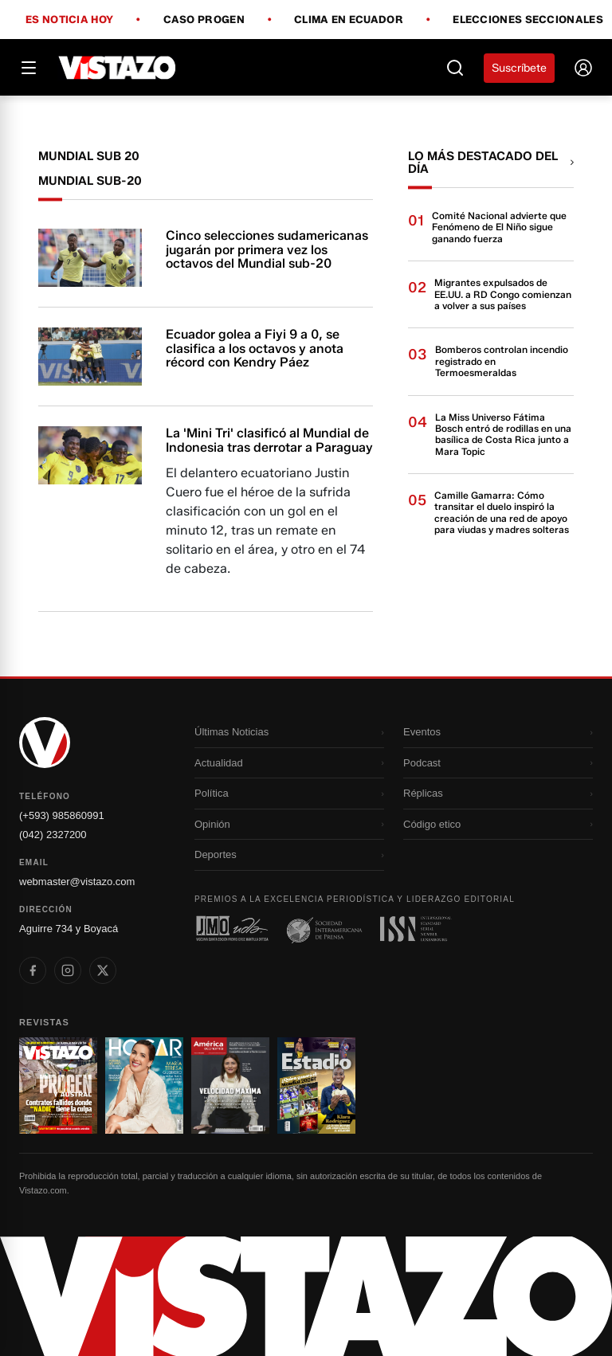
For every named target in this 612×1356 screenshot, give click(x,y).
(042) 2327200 (53, 835)
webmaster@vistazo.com (77, 882)
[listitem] (32, 970)
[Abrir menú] (28, 67)
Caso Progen (204, 19)
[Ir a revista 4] (316, 1086)
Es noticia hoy (69, 19)
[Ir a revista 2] (144, 1086)
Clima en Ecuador (348, 19)
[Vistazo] (117, 67)
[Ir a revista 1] (58, 1086)
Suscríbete (519, 68)
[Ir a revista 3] (230, 1086)
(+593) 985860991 (61, 815)
